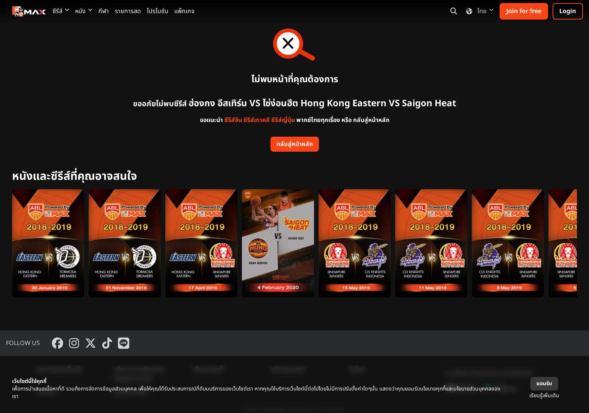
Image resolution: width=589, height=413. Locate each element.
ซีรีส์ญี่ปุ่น (283, 120)
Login (567, 11)
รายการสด (128, 11)
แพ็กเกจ (184, 11)
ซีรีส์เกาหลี (256, 120)
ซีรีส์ (61, 11)
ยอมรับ (544, 383)
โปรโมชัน (157, 11)
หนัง (83, 11)
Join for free (523, 11)
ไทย (478, 11)
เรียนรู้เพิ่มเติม (544, 395)
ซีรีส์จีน (233, 120)
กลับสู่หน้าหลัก (294, 144)
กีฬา (103, 11)
